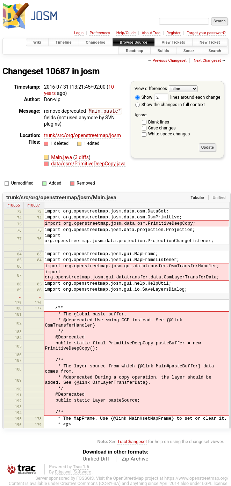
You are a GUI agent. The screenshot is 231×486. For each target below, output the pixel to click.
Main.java (62, 157)
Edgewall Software (73, 471)
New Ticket (210, 42)
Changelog (96, 42)
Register (173, 33)
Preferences (99, 33)
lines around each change (187, 97)
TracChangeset (132, 441)
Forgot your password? (206, 33)
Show (143, 97)
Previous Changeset (169, 60)
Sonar (188, 50)
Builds (163, 50)
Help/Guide (126, 33)
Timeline (64, 42)
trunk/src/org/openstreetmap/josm (82, 135)
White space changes (169, 133)
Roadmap (134, 50)
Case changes (162, 127)
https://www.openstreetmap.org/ (196, 477)
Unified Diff (96, 458)
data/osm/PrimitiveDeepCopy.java (88, 163)
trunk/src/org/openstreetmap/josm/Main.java (61, 197)
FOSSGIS (85, 477)
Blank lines (158, 122)
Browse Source (133, 42)
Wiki (37, 42)
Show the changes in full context (170, 104)
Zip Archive (135, 458)
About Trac (151, 33)
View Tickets (173, 42)
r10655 (13, 204)
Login (79, 33)
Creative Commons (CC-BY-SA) (90, 483)
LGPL (207, 483)
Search (214, 50)
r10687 (34, 204)
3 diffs (82, 157)
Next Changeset (207, 60)
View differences (151, 88)
